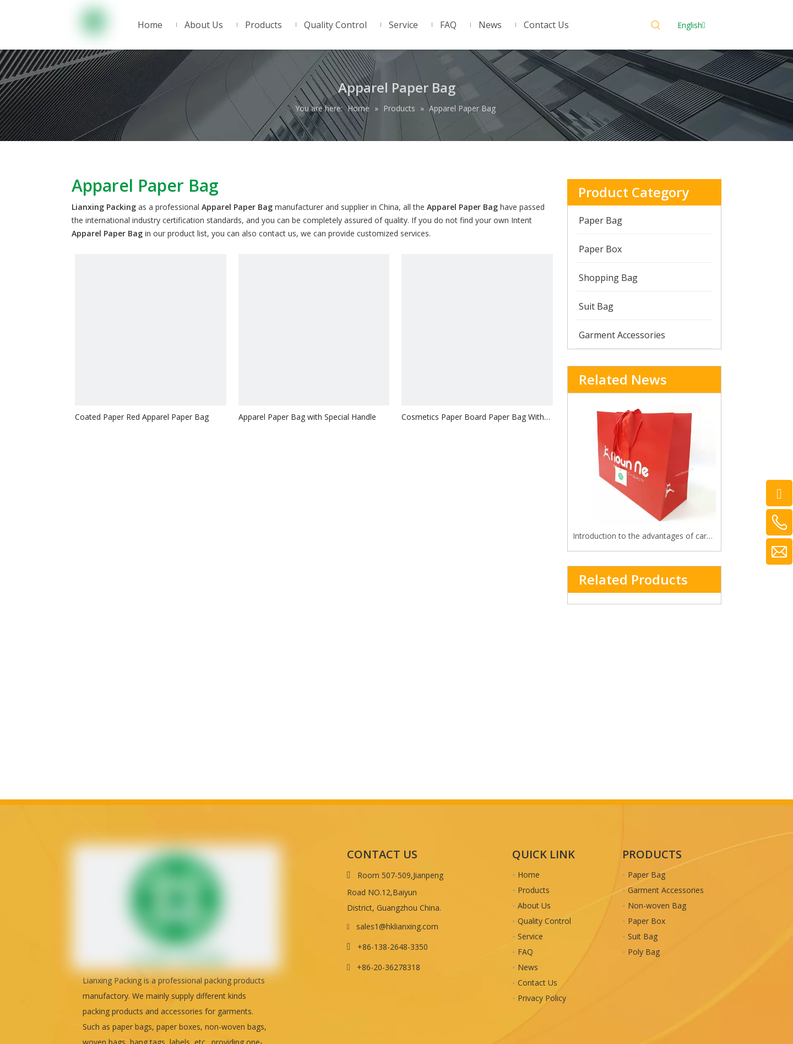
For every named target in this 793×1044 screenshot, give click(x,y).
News (528, 967)
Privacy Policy (542, 998)
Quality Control (544, 921)
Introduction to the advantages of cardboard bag (644, 536)
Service (530, 936)
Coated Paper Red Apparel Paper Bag (142, 417)
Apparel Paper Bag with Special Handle (307, 417)
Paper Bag (646, 874)
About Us (534, 905)
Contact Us (537, 982)
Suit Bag (643, 936)
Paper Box (646, 921)
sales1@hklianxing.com (397, 926)
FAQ (525, 951)
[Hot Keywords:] (656, 26)
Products (534, 890)
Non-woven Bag (657, 905)
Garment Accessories (666, 890)
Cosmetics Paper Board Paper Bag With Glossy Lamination (472, 417)
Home (529, 874)
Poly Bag (644, 951)
